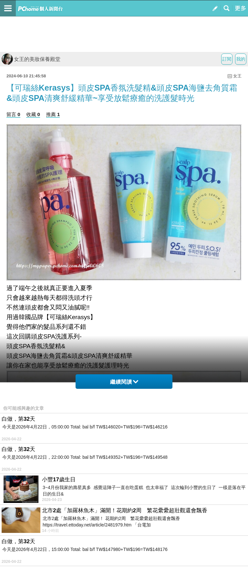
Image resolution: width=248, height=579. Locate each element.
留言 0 (13, 114)
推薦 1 (53, 114)
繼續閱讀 (124, 382)
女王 (237, 76)
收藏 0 (33, 114)
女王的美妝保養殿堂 (31, 59)
